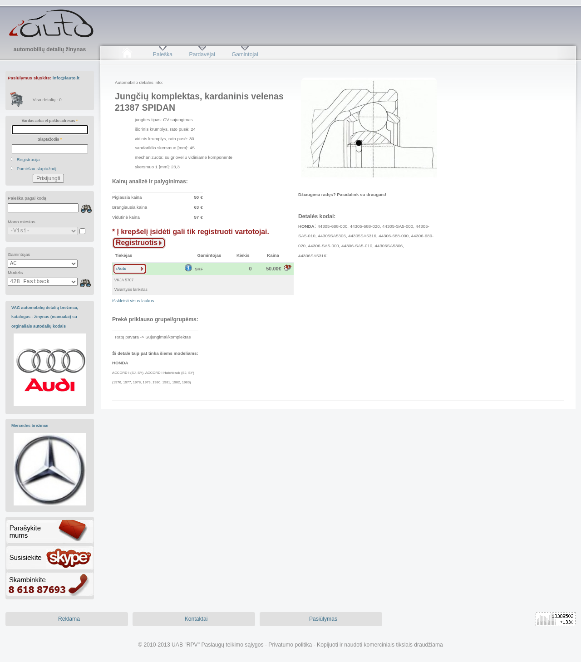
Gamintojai (244, 54)
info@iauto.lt (66, 77)
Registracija (28, 159)
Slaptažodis (50, 139)
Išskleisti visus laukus (133, 300)
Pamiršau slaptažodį (37, 168)
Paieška (162, 54)
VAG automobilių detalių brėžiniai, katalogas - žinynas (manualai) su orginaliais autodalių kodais (44, 317)
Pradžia (127, 54)
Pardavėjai (202, 54)
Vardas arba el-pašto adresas (50, 120)
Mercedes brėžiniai (30, 425)
